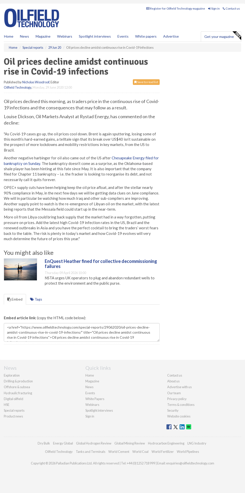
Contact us (231, 8)
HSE (6, 405)
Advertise (171, 36)
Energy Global (63, 443)
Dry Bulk (44, 443)
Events (123, 36)
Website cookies (178, 416)
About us (173, 381)
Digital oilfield (13, 399)
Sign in (214, 8)
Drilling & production (18, 381)
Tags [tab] (36, 299)
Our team (174, 393)
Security (173, 410)
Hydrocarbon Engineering (166, 443)
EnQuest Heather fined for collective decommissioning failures (101, 263)
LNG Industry (196, 443)
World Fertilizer (163, 452)
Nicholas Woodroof (35, 82)
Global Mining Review (129, 443)
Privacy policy (177, 399)
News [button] (24, 36)
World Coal (140, 452)
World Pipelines (188, 452)
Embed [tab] (14, 299)
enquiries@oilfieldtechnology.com (190, 463)
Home (8, 36)
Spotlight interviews (95, 36)
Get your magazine (222, 36)
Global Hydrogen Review (93, 443)
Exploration (12, 375)
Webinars (64, 36)
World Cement (118, 452)
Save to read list (146, 82)
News (89, 387)
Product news (13, 416)
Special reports (14, 410)
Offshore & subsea (17, 387)
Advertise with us (179, 387)
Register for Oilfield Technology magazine (175, 8)
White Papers (94, 399)
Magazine (43, 36)
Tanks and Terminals (90, 452)
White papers (146, 36)
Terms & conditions (180, 405)
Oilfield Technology (17, 87)
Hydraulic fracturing (18, 393)
